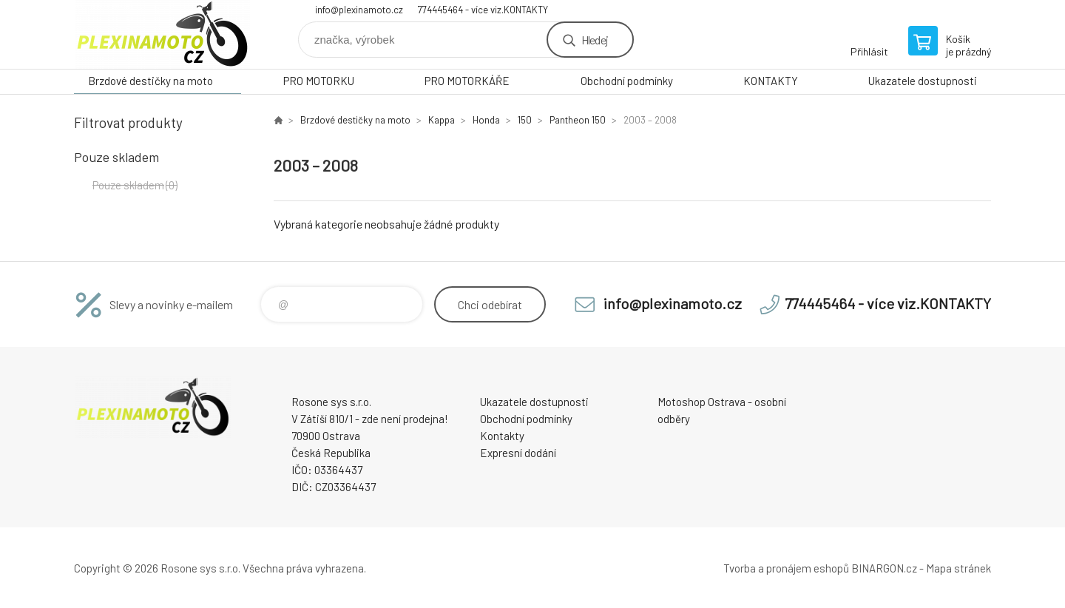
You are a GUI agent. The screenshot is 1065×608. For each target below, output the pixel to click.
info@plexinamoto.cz (359, 10)
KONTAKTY (770, 80)
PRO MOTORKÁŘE (467, 80)
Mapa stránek (958, 568)
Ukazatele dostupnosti (922, 80)
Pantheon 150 (578, 120)
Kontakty (502, 435)
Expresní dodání (518, 452)
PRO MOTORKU (318, 80)
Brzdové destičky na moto (150, 80)
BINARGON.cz (884, 568)
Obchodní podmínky (627, 80)
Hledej (594, 40)
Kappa (441, 120)
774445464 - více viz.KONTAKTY (483, 10)
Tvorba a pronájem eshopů (786, 568)
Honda (486, 120)
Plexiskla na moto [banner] (162, 34)
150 (525, 120)
